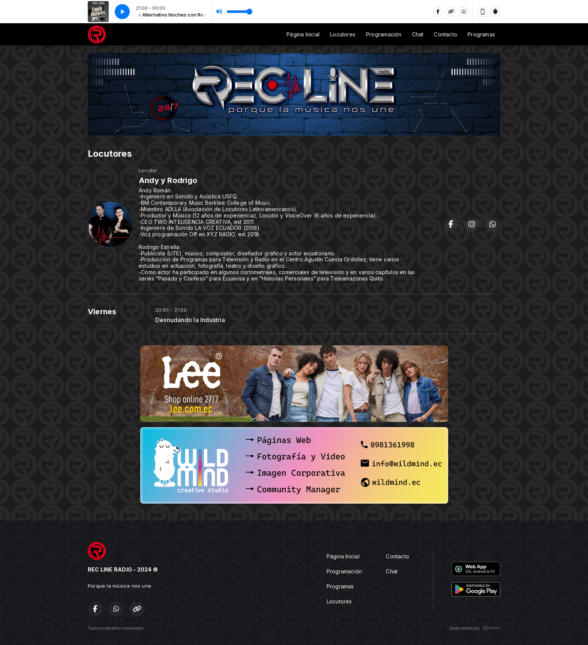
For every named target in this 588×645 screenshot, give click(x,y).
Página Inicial (303, 34)
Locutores (343, 34)
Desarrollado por (475, 628)
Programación (384, 34)
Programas (481, 34)
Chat (418, 34)
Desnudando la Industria (190, 320)
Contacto (445, 34)
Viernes (102, 311)
